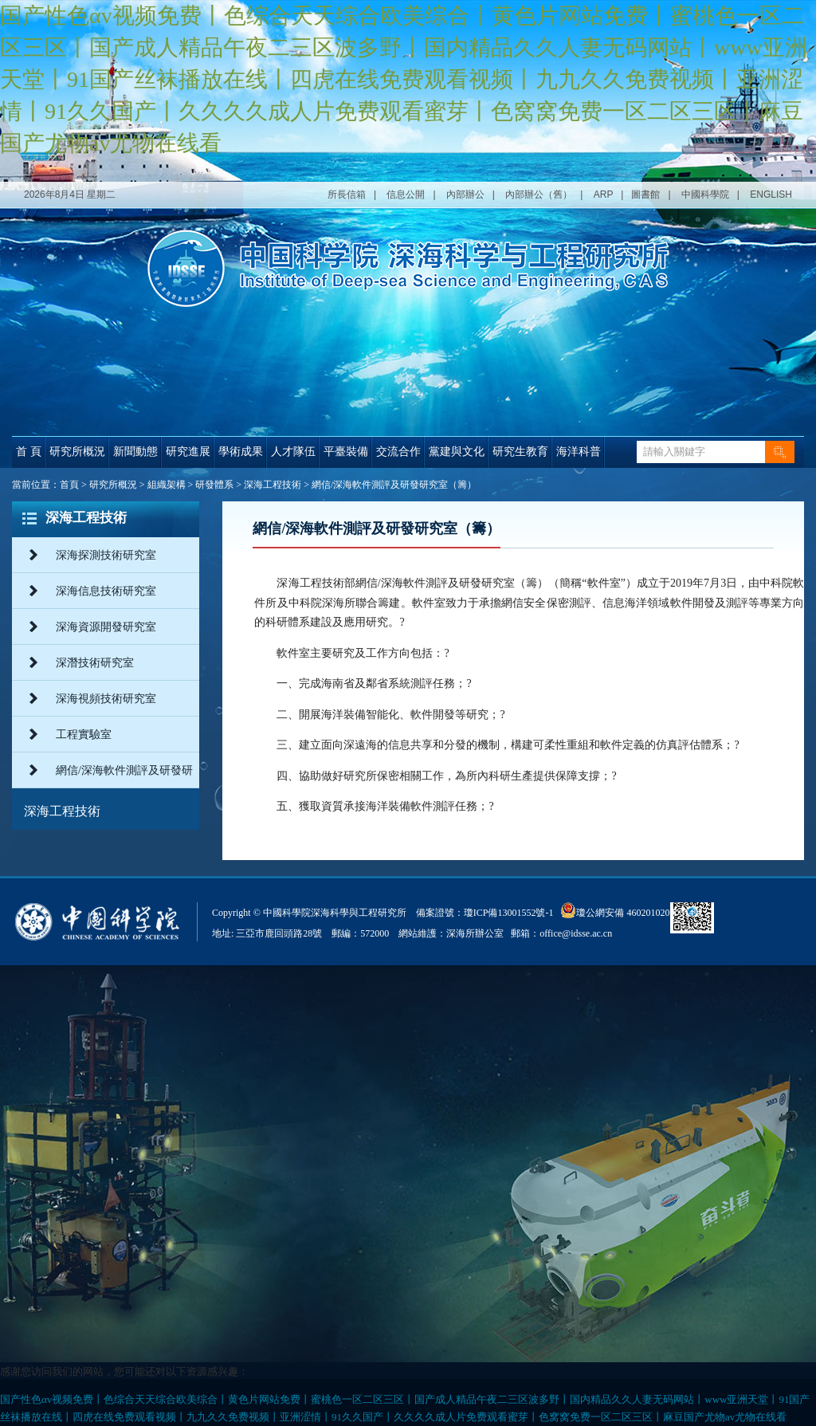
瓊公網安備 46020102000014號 (631, 910)
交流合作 (398, 452)
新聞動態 (135, 452)
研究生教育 (520, 452)
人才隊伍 (293, 452)
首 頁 (28, 452)
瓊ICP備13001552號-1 (511, 912)
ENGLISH (771, 194)
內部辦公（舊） (538, 194)
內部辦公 (465, 194)
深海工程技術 (272, 484)
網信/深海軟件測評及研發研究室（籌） (394, 484)
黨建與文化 (456, 452)
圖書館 (645, 194)
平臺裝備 (346, 452)
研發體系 (214, 484)
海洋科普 (578, 452)
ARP (603, 194)
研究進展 (188, 452)
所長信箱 (347, 194)
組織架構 (166, 484)
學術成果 (240, 452)
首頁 (69, 484)
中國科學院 (705, 194)
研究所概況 (77, 452)
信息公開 (405, 194)
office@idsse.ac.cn (575, 933)
